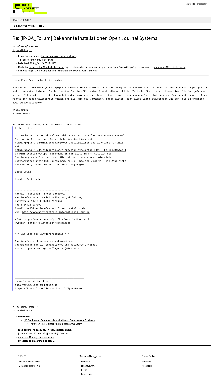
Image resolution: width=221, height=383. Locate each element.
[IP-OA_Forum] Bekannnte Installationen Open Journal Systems (59, 320)
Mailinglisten (22, 20)
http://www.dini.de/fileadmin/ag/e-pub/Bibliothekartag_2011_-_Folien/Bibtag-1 (70, 150)
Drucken (147, 361)
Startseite (190, 3)
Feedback (147, 365)
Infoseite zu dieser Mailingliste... (36, 341)
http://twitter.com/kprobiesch (49, 223)
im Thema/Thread (25, 46)
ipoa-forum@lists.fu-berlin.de (37, 59)
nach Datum (22, 50)
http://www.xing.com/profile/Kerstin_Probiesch (57, 219)
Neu (41, 26)
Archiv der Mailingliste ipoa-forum (36, 337)
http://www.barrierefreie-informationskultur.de (55, 212)
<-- (13, 46)
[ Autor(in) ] (53, 333)
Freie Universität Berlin (29, 361)
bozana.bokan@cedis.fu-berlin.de (58, 56)
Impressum (202, 3)
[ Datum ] (65, 333)
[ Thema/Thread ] (27, 333)
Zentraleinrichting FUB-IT (31, 365)
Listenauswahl (24, 26)
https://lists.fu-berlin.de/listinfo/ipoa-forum (48, 288)
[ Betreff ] (42, 333)
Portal (84, 369)
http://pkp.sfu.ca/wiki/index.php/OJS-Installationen (83, 87)
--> (36, 46)
